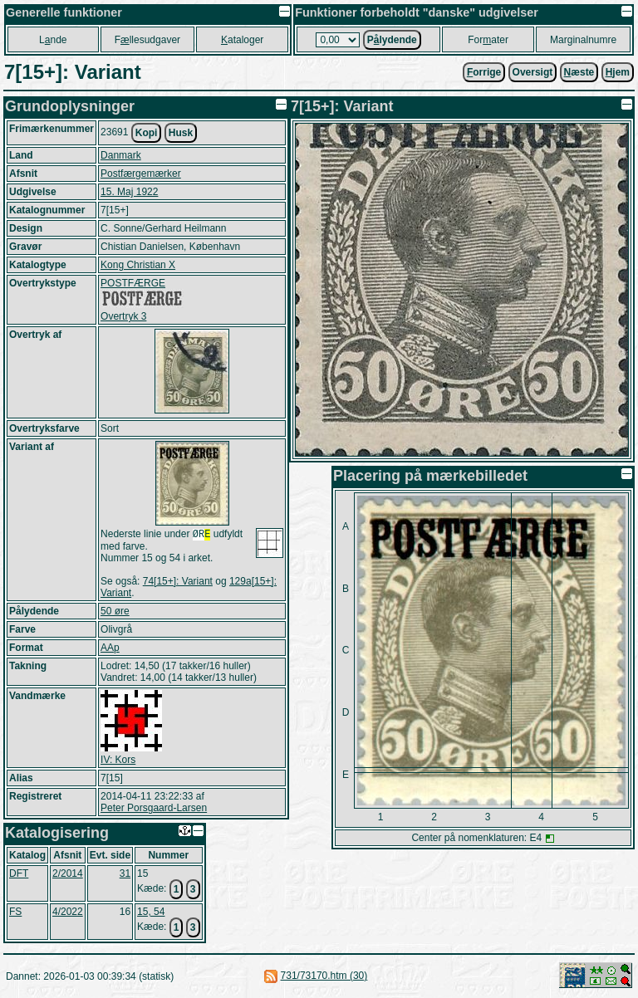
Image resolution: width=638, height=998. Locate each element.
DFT (18, 875)
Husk (181, 133)
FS (15, 913)
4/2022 (67, 913)
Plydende (392, 40)
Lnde (52, 40)
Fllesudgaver (147, 40)
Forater (488, 40)
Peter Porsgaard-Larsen (154, 809)
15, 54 (150, 913)
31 (125, 875)
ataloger (242, 40)
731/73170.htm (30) (324, 977)
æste (579, 72)
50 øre (115, 613)
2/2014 (67, 875)
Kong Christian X (138, 265)
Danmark (121, 155)
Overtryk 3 (123, 316)
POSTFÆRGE (133, 283)
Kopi (146, 133)
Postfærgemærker (141, 173)
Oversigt (533, 72)
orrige (484, 72)
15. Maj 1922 (129, 192)
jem (618, 72)
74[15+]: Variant (178, 583)
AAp (110, 649)
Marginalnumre (583, 40)
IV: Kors (118, 761)
